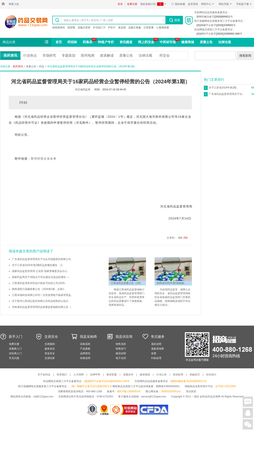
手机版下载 (244, 4)
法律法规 (224, 42)
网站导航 (226, 4)
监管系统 (193, 4)
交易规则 (50, 344)
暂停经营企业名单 (43, 158)
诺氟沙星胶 (84, 27)
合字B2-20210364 (225, 386)
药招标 (72, 42)
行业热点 (30, 55)
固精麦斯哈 (58, 27)
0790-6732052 (105, 396)
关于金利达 (44, 374)
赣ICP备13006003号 (128, 391)
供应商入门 (15, 353)
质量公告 (206, 42)
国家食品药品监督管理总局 (153, 409)
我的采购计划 (154, 4)
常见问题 (14, 358)
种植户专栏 (106, 42)
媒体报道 (145, 374)
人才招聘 (78, 374)
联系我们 (62, 374)
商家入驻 (14, 4)
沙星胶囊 (148, 27)
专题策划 (68, 55)
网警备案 (92, 409)
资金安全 (50, 353)
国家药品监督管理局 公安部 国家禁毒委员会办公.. (40, 271)
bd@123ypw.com (43, 396)
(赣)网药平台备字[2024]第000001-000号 (107, 381)
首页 (58, 42)
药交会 (164, 55)
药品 (41, 66)
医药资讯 (10, 55)
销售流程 (121, 344)
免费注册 (132, 4)
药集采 (87, 42)
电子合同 (121, 358)
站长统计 (211, 374)
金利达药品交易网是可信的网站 (124, 409)
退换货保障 (157, 348)
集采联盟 (112, 374)
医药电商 (88, 55)
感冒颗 (71, 27)
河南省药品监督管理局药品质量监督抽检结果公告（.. (42, 307)
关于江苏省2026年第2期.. (223, 87)
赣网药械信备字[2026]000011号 (189, 381)
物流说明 (121, 353)
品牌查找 (85, 353)
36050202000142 (171, 391)
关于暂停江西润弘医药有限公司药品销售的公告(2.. (40, 301)
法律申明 (95, 374)
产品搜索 (85, 348)
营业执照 (191, 391)
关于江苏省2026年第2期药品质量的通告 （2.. (38, 265)
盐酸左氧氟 (134, 27)
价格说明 (85, 358)
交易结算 (50, 358)
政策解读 (107, 55)
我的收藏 (178, 4)
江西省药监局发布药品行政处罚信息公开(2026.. (39, 283)
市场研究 (49, 55)
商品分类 (26, 42)
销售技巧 (121, 348)
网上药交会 (146, 42)
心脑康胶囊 (162, 27)
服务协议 (50, 348)
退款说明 (156, 344)
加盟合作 (128, 374)
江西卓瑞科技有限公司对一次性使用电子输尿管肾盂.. (42, 295)
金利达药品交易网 (26, 22)
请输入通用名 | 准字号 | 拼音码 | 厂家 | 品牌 (88, 20)
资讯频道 (126, 42)
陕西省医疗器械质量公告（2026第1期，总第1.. (39, 289)
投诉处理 (178, 374)
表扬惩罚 (195, 374)
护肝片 (112, 27)
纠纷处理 (156, 358)
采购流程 (85, 344)
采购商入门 (15, 348)
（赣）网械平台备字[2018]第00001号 (90, 386)
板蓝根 (122, 27)
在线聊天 (248, 402)
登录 (120, 4)
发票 (153, 353)
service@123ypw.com (153, 396)
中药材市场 (168, 42)
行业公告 (161, 374)
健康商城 (187, 42)
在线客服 (248, 413)
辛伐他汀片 (99, 27)
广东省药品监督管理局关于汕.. (226, 94)
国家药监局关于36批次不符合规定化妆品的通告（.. (41, 277)
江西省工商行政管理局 (104, 409)
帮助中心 (208, 4)
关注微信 (248, 424)
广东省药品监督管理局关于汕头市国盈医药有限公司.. (42, 259)
